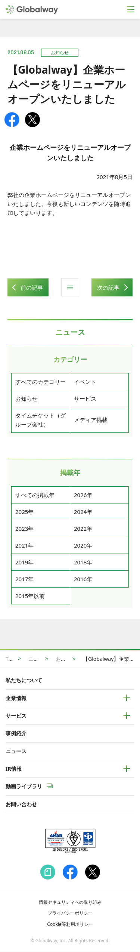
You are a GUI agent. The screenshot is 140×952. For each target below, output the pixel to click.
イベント (85, 381)
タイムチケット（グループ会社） (40, 420)
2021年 (24, 545)
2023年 (24, 528)
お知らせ (26, 398)
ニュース (38, 658)
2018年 (83, 562)
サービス (85, 398)
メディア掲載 (91, 419)
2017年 (24, 579)
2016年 (83, 579)
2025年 (24, 511)
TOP (11, 658)
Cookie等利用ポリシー (70, 924)
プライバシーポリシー (70, 913)
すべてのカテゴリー (40, 381)
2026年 (83, 495)
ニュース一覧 (70, 287)
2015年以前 (30, 596)
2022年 (83, 528)
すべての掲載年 (35, 495)
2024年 (83, 511)
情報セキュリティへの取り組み (70, 902)
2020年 (83, 545)
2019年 (24, 562)
